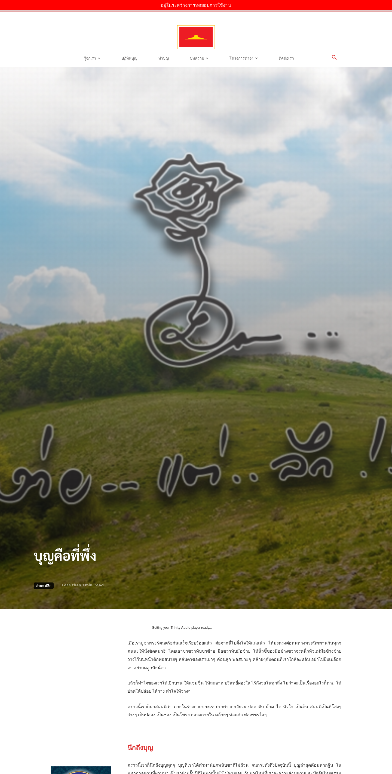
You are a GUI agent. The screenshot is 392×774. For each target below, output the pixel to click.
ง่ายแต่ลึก (44, 585)
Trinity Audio (181, 628)
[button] (334, 58)
